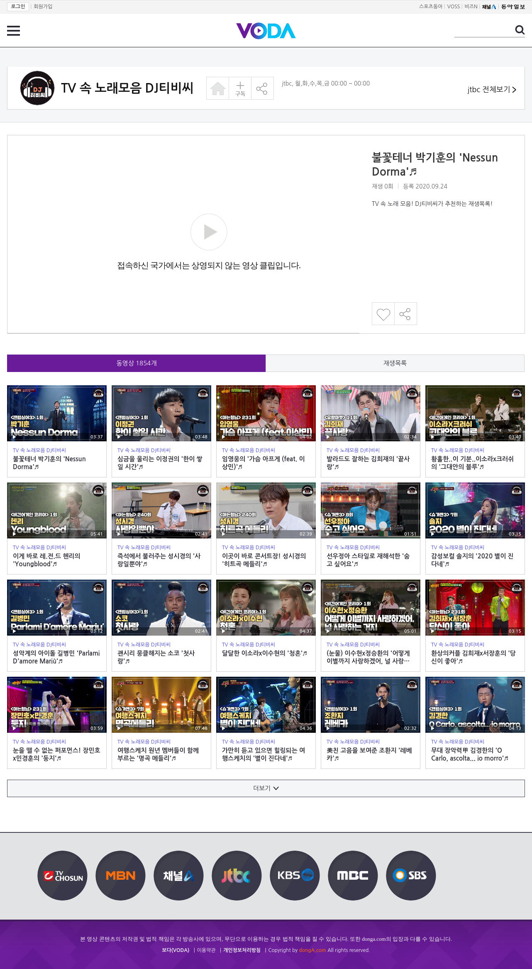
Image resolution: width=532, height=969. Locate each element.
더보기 (266, 788)
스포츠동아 (430, 6)
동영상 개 (137, 363)
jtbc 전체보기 (491, 89)
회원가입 (43, 6)
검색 (520, 30)
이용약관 (206, 950)
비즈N (471, 6)
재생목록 (395, 363)
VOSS (453, 6)
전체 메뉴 (13, 31)
